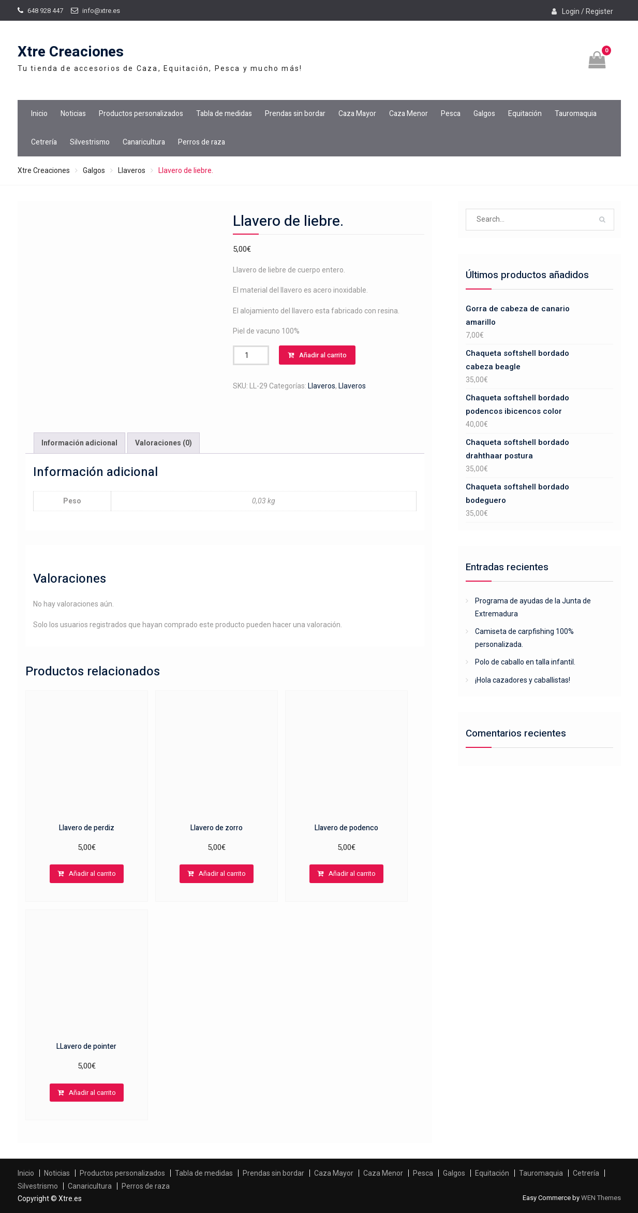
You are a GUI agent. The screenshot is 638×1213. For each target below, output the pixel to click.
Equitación (525, 113)
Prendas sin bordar (295, 113)
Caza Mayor (357, 113)
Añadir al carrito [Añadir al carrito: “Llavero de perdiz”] (92, 873)
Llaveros (131, 170)
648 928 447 (45, 11)
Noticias (73, 113)
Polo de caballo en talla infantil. (525, 662)
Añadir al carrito (323, 355)
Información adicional (79, 443)
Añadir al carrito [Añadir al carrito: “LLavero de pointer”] (92, 1093)
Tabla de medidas (224, 113)
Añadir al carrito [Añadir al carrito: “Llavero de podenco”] (352, 873)
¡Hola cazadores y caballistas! (522, 680)
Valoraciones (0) (163, 443)
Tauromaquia (576, 113)
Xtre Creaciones (71, 52)
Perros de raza (201, 142)
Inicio (39, 113)
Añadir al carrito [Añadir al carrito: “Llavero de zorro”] (222, 873)
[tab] (79, 443)
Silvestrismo (90, 142)
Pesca (451, 113)
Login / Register (587, 11)
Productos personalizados (141, 113)
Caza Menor (408, 113)
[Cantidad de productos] (251, 355)
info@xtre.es (101, 11)
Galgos (484, 113)
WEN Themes (601, 1198)
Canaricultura (144, 142)
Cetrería (44, 142)
